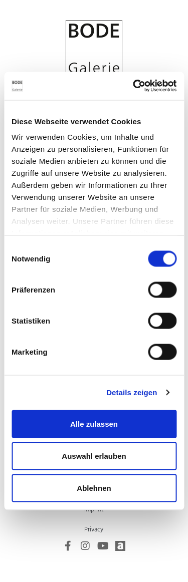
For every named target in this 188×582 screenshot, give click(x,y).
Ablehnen (94, 487)
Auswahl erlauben (94, 455)
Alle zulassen (94, 423)
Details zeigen (131, 392)
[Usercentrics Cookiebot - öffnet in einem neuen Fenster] (133, 86)
